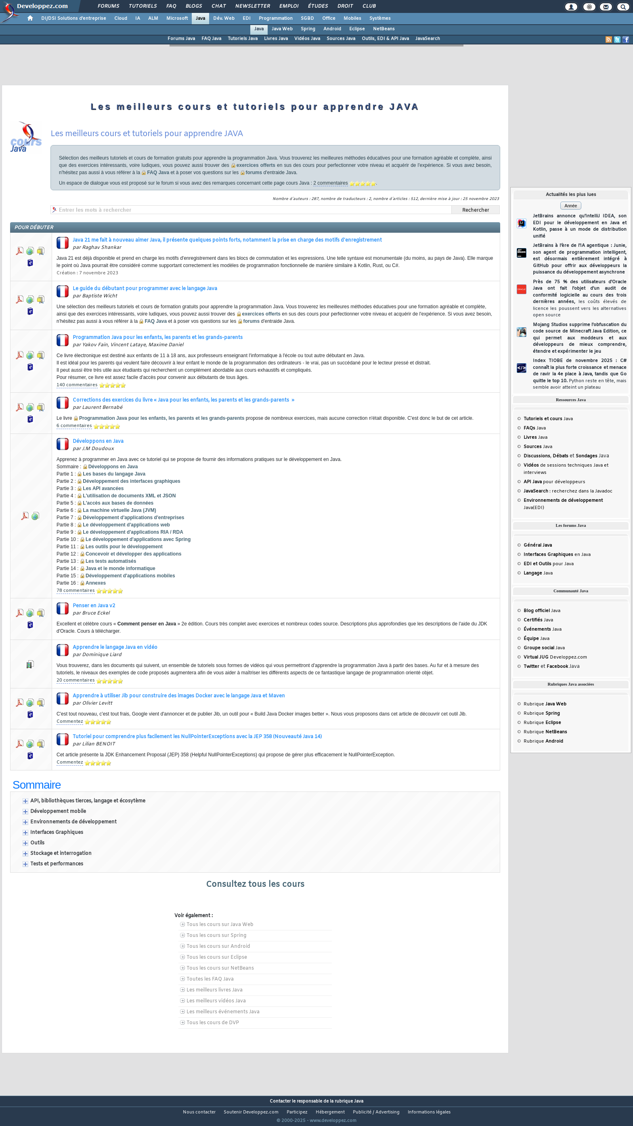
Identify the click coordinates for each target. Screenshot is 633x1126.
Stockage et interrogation (61, 853)
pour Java (549, 564)
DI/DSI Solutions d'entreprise (73, 18)
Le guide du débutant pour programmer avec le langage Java (145, 289)
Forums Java (181, 39)
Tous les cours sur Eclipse (217, 957)
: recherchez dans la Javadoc (568, 491)
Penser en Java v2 (94, 606)
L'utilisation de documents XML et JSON (129, 496)
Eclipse (357, 29)
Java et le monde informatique (120, 568)
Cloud (120, 18)
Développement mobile (58, 811)
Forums (107, 6)
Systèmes (380, 18)
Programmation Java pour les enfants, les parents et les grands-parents (158, 338)
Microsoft (177, 18)
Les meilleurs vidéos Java (216, 1001)
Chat (218, 6)
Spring (308, 29)
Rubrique (545, 704)
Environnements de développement (73, 822)
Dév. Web (224, 18)
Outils (37, 843)
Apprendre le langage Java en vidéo (115, 647)
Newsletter (252, 6)
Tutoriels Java (243, 39)
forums (254, 172)
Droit (344, 6)
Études (317, 6)
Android (332, 29)
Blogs (193, 6)
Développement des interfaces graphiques (131, 481)
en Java (557, 555)
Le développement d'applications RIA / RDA (133, 532)
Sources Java (341, 39)
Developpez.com (555, 657)
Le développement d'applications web (126, 525)
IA (137, 18)
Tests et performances (56, 864)
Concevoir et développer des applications (133, 554)
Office (328, 18)
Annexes (96, 583)
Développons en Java (98, 441)
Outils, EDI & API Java (385, 39)
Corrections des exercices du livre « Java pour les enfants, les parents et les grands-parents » (183, 400)
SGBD (307, 18)
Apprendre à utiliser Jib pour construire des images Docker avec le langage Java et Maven (179, 696)
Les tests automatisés (111, 561)
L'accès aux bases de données (118, 503)
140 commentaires (77, 385)
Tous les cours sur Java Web (220, 925)
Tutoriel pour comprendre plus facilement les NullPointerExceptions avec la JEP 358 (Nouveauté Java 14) (197, 737)
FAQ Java (211, 39)
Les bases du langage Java (114, 474)
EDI (247, 18)
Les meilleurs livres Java (215, 990)
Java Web (282, 29)
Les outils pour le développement (124, 546)
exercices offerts (256, 165)
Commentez (70, 721)
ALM (153, 18)
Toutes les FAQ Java (210, 979)
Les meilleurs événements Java (223, 1012)
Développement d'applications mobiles (130, 576)
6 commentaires (74, 426)
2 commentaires (330, 183)
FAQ (170, 6)
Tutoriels (142, 6)
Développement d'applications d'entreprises (133, 517)
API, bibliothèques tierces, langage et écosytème (87, 801)
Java (200, 18)
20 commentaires (76, 680)
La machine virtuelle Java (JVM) (119, 510)
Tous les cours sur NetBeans (220, 968)
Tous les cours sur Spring (216, 935)
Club (368, 6)
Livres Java (276, 39)
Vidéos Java (307, 39)
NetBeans (384, 29)
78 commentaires (76, 591)
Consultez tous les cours (255, 884)
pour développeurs (554, 482)
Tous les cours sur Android (218, 946)
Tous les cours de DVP (213, 1023)
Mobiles (352, 18)
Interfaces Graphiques (56, 832)
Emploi (288, 6)
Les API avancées (103, 488)
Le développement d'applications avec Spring (138, 539)
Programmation (276, 18)
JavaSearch (427, 39)
